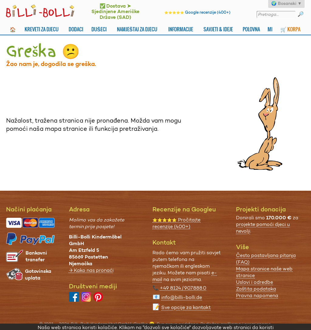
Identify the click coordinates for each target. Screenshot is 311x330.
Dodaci (76, 29)
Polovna (251, 29)
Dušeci (99, 29)
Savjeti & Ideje (218, 29)
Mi (270, 29)
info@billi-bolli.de (181, 297)
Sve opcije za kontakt (186, 307)
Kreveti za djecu (42, 29)
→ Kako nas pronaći (91, 270)
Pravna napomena (257, 295)
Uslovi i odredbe (254, 282)
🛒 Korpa (290, 29)
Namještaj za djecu (137, 29)
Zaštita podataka (256, 289)
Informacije (180, 29)
